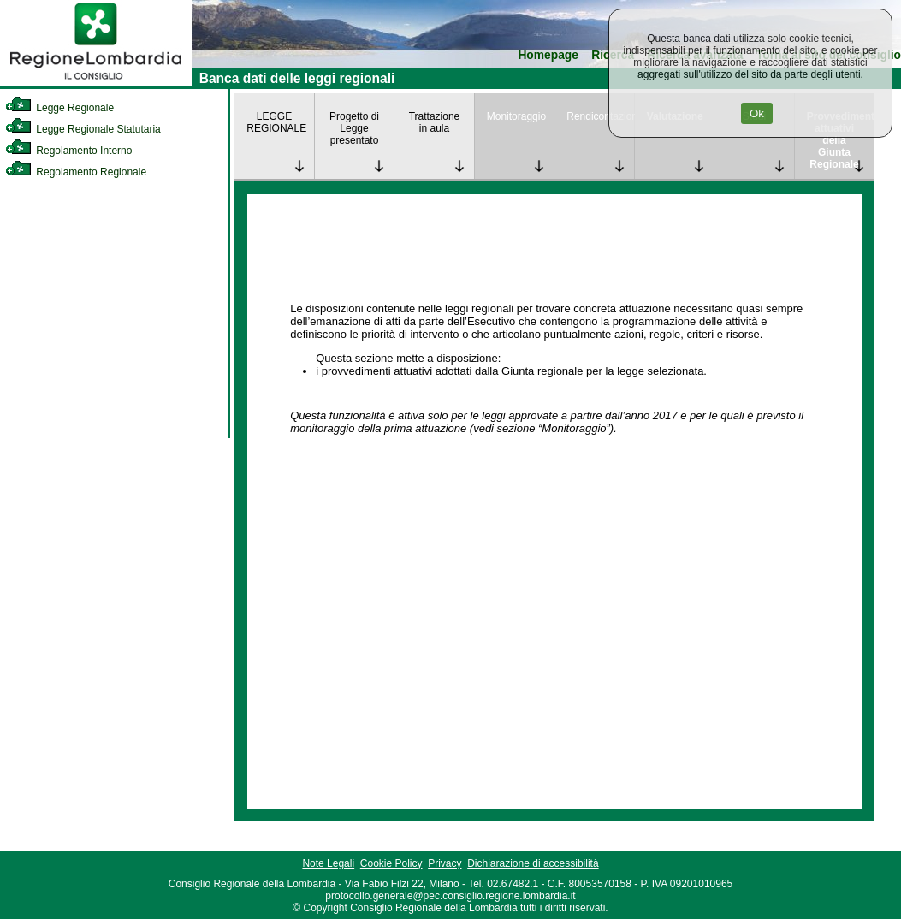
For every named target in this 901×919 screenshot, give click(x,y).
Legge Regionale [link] (59, 108)
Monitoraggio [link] (516, 116)
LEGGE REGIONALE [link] (276, 122)
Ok (757, 113)
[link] (96, 82)
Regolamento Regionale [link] (75, 172)
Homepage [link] (548, 55)
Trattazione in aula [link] (434, 122)
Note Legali (328, 863)
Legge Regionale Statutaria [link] (83, 129)
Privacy (444, 863)
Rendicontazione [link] (600, 116)
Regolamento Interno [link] (68, 151)
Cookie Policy (391, 863)
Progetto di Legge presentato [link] (354, 128)
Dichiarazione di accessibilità (532, 863)
